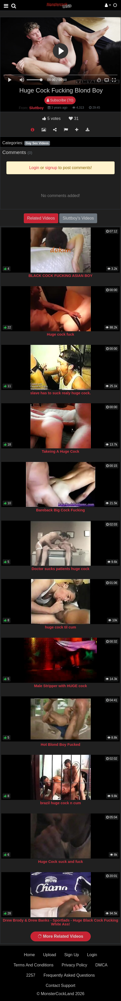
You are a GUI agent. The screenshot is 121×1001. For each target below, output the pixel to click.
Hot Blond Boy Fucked (60, 744)
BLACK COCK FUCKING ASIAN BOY (60, 276)
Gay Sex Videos (37, 143)
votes (51, 118)
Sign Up (71, 955)
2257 (30, 975)
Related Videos (41, 218)
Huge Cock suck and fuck (60, 862)
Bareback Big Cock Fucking (60, 510)
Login (92, 955)
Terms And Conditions (34, 965)
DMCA (101, 965)
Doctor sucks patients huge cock (60, 569)
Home (29, 955)
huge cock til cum (60, 627)
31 (73, 118)
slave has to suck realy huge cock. (60, 393)
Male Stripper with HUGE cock (60, 686)
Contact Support (60, 985)
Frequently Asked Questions (69, 975)
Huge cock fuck (60, 334)
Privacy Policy (74, 965)
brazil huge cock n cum (60, 803)
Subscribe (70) (60, 100)
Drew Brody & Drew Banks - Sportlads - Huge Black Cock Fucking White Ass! (60, 922)
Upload (49, 955)
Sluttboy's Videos (78, 218)
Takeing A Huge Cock (60, 451)
